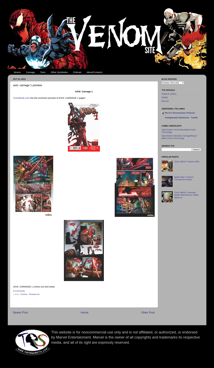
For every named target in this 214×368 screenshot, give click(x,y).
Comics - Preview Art (30, 294)
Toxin (42, 72)
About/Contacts (94, 72)
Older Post (148, 312)
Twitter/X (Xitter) (169, 94)
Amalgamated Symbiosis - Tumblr (181, 117)
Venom (17, 72)
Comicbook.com (21, 98)
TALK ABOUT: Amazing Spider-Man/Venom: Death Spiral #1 (186, 195)
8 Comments (19, 291)
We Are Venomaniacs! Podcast (180, 113)
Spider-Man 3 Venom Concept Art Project (184, 178)
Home (84, 312)
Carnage (30, 72)
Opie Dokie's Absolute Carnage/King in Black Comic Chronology (179, 137)
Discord (165, 101)
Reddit (165, 97)
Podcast (77, 72)
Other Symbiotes (59, 72)
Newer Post (20, 312)
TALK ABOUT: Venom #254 (186, 161)
